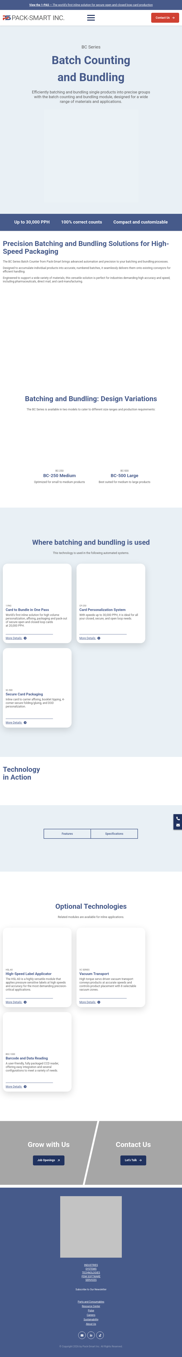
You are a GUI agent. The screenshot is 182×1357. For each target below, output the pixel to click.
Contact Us (163, 17)
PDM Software (91, 1276)
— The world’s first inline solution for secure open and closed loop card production (91, 5)
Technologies (91, 1272)
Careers (91, 1315)
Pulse (91, 1310)
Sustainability (91, 1319)
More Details (16, 638)
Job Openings (46, 1160)
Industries (91, 1265)
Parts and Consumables (91, 1301)
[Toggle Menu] (91, 18)
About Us (91, 1324)
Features (67, 833)
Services (90, 1280)
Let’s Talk (131, 1160)
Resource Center (91, 1306)
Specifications (114, 833)
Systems (91, 1268)
